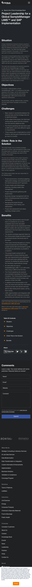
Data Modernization (7, 458)
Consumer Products (8, 507)
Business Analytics (7, 471)
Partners (4, 550)
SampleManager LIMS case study (11, 303)
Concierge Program (7, 478)
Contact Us (5, 557)
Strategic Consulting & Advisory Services (14, 451)
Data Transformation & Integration (12, 461)
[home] (6, 2)
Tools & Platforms (7, 487)
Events (4, 540)
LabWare (4, 491)
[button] (28, 3)
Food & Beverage (7, 514)
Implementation (6, 468)
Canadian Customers (8, 527)
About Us (4, 530)
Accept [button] (16, 583)
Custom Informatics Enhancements (12, 464)
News (3, 544)
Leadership (5, 547)
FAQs (3, 554)
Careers (4, 533)
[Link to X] (17, 351)
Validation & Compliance (9, 475)
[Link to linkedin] (25, 351)
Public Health (6, 517)
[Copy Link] (9, 351)
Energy (4, 504)
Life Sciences (6, 500)
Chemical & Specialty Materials (11, 510)
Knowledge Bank (7, 537)
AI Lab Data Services (8, 454)
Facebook (7, 566)
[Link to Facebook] (21, 351)
